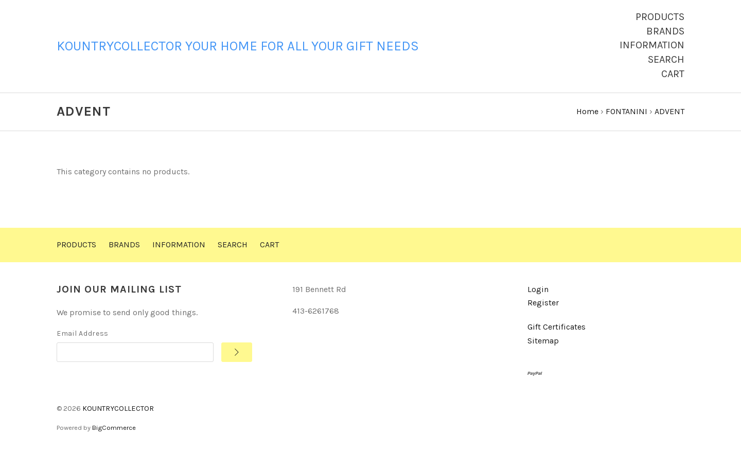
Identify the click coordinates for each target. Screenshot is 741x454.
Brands (665, 31)
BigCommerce (114, 427)
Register (543, 302)
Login (538, 289)
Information (652, 45)
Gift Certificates (556, 327)
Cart (672, 74)
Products (660, 17)
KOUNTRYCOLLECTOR (118, 408)
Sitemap (543, 341)
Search (666, 59)
